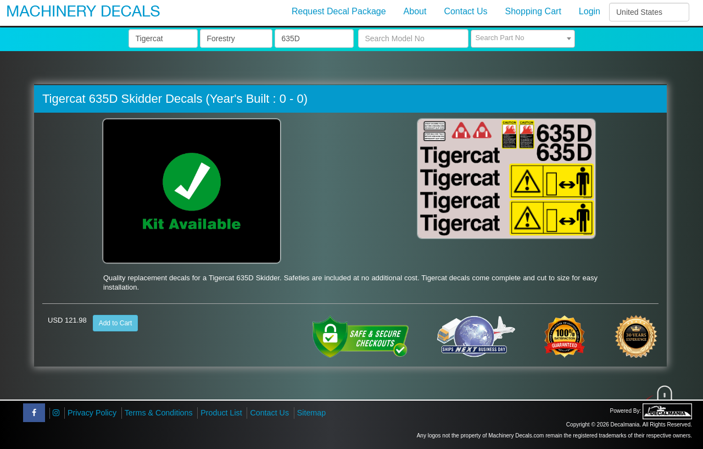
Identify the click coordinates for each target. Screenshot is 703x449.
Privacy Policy (92, 412)
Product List (221, 412)
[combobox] (523, 39)
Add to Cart (115, 323)
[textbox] (522, 38)
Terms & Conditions (159, 412)
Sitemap (311, 412)
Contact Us (269, 412)
